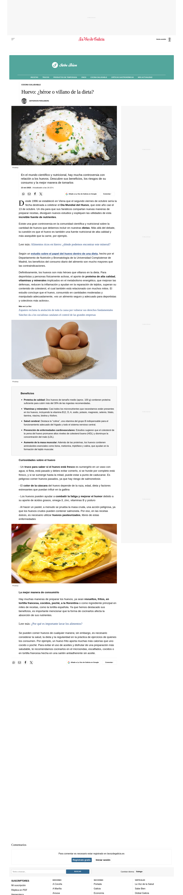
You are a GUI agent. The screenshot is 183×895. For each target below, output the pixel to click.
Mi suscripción (18, 885)
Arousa (56, 893)
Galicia (97, 888)
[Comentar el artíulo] (107, 194)
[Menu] (13, 39)
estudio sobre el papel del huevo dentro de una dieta (64, 253)
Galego (139, 871)
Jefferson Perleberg (39, 101)
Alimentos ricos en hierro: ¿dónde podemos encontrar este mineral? (70, 244)
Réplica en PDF (19, 890)
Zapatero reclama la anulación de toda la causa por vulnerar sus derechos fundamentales (66, 310)
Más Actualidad (145, 77)
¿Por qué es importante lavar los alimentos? (56, 623)
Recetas (34, 77)
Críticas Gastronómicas (122, 77)
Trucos (45, 77)
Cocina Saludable (98, 77)
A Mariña (57, 888)
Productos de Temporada (65, 77)
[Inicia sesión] (164, 39)
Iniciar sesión (103, 860)
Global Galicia (142, 893)
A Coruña (57, 884)
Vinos (83, 77)
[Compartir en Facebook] (35, 194)
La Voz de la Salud (144, 884)
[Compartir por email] (29, 194)
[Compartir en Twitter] (41, 194)
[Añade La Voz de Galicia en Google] (81, 194)
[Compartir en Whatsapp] (23, 194)
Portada (98, 884)
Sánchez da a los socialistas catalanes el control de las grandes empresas (57, 314)
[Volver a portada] (91, 39)
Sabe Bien (140, 888)
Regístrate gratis (82, 860)
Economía (99, 893)
